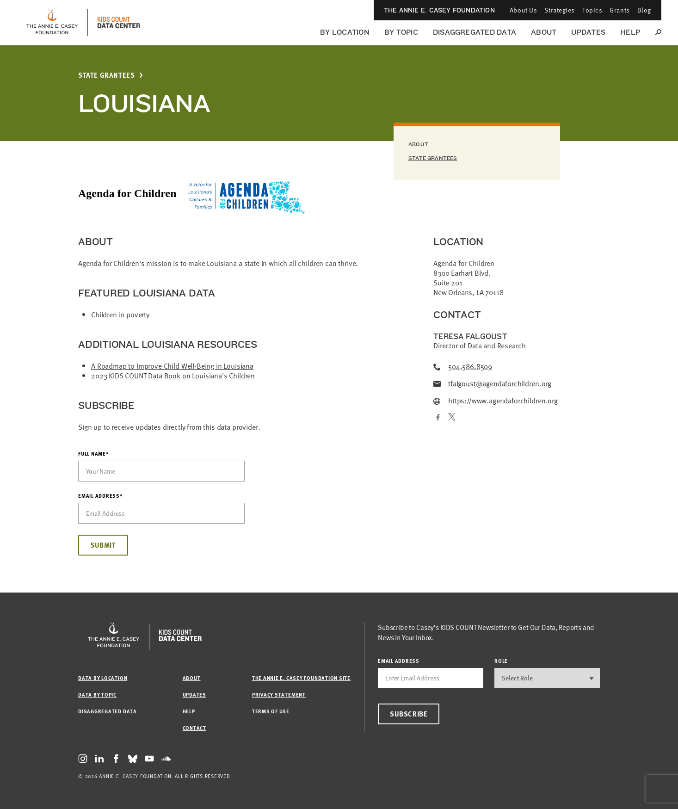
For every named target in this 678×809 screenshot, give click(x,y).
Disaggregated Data (474, 32)
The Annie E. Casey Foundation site (301, 677)
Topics (592, 10)
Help (630, 32)
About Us (523, 10)
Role (501, 660)
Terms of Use (271, 711)
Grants (619, 10)
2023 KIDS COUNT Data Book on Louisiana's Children (173, 375)
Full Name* (93, 454)
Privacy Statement (279, 694)
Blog (644, 10)
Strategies (559, 10)
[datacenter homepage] (119, 22)
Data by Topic (97, 694)
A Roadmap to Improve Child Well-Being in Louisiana (172, 365)
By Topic (401, 32)
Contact (194, 727)
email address (398, 660)
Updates (588, 32)
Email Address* (100, 496)
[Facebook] (437, 418)
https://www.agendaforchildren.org (495, 401)
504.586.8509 (462, 366)
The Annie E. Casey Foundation (439, 10)
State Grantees (106, 75)
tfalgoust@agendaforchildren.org (492, 384)
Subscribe (408, 714)
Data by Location (102, 677)
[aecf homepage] (52, 23)
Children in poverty (120, 314)
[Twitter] (452, 418)
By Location (345, 32)
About (543, 32)
